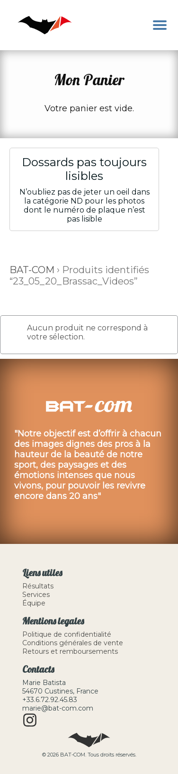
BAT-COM (31, 270)
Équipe (33, 603)
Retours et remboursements (70, 651)
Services (36, 594)
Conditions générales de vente (72, 643)
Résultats (37, 586)
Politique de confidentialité (66, 634)
